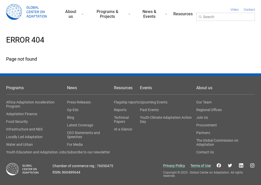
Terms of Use (200, 166)
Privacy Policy (174, 166)
